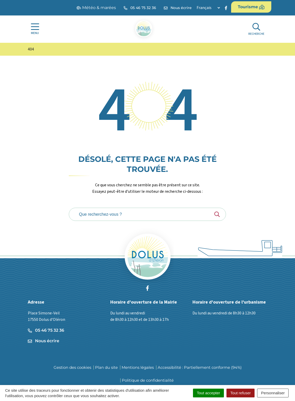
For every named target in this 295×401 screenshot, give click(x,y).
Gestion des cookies (72, 367)
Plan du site (106, 367)
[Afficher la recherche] (256, 29)
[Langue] (208, 8)
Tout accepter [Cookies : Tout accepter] (208, 393)
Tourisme (251, 7)
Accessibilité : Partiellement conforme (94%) (200, 367)
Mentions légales (138, 367)
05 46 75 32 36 (46, 330)
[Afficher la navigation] (35, 29)
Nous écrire (43, 340)
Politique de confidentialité (148, 380)
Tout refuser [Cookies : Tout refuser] (240, 393)
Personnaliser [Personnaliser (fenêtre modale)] (273, 393)
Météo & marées (96, 7)
